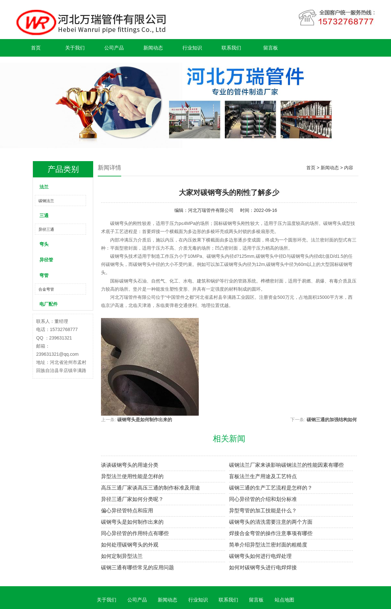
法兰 (44, 186)
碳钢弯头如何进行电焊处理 (260, 556)
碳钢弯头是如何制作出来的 (144, 419)
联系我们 (231, 47)
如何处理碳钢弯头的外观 (129, 544)
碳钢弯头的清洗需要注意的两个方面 (270, 522)
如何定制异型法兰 (122, 556)
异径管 (46, 259)
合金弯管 (46, 289)
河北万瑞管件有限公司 (211, 210)
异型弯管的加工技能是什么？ (263, 510)
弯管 (44, 275)
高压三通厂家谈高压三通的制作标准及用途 (150, 488)
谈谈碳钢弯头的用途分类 (129, 465)
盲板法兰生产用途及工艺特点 (263, 476)
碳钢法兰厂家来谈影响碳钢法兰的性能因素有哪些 (286, 465)
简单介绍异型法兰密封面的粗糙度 (268, 544)
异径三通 (46, 229)
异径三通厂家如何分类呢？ (132, 499)
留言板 (270, 47)
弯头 (44, 244)
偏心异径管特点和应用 (127, 510)
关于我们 (75, 47)
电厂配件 (48, 304)
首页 (36, 47)
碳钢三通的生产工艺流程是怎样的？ (270, 488)
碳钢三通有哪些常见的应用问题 (137, 567)
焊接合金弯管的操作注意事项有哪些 (270, 533)
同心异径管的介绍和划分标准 (263, 499)
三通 (44, 215)
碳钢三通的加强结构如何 (332, 419)
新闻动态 (153, 47)
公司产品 (114, 47)
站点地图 (284, 599)
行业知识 (192, 47)
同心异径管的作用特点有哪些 (135, 533)
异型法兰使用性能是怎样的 (132, 476)
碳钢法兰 (46, 201)
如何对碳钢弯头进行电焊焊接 (263, 567)
